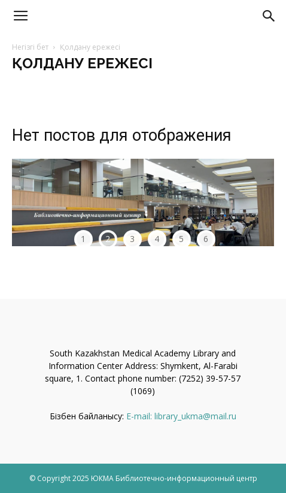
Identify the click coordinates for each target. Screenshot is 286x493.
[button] (269, 16)
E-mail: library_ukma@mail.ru (181, 416)
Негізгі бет (30, 47)
